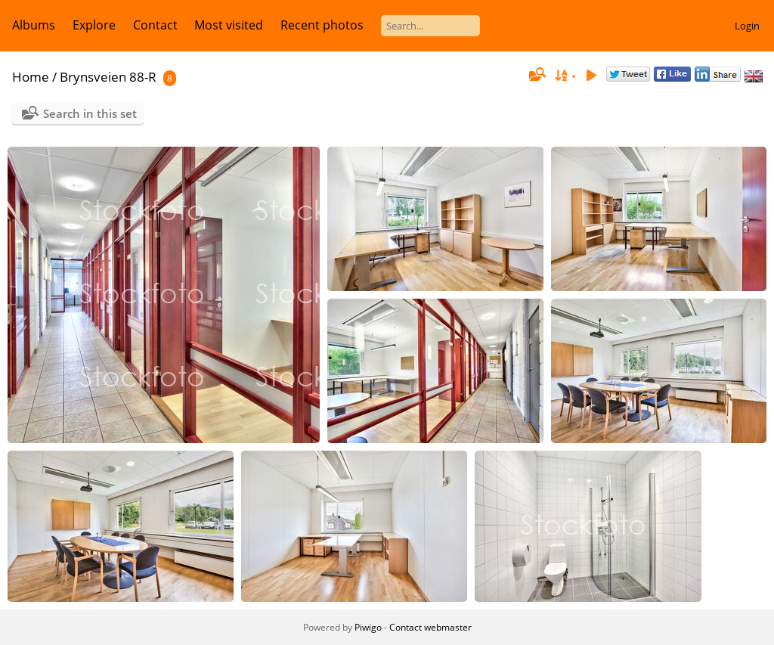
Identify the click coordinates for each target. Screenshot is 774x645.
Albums (33, 25)
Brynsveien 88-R (108, 76)
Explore (94, 25)
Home (30, 76)
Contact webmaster (430, 627)
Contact (155, 25)
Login (747, 26)
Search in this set (90, 113)
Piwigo (368, 627)
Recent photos (322, 25)
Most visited (228, 25)
